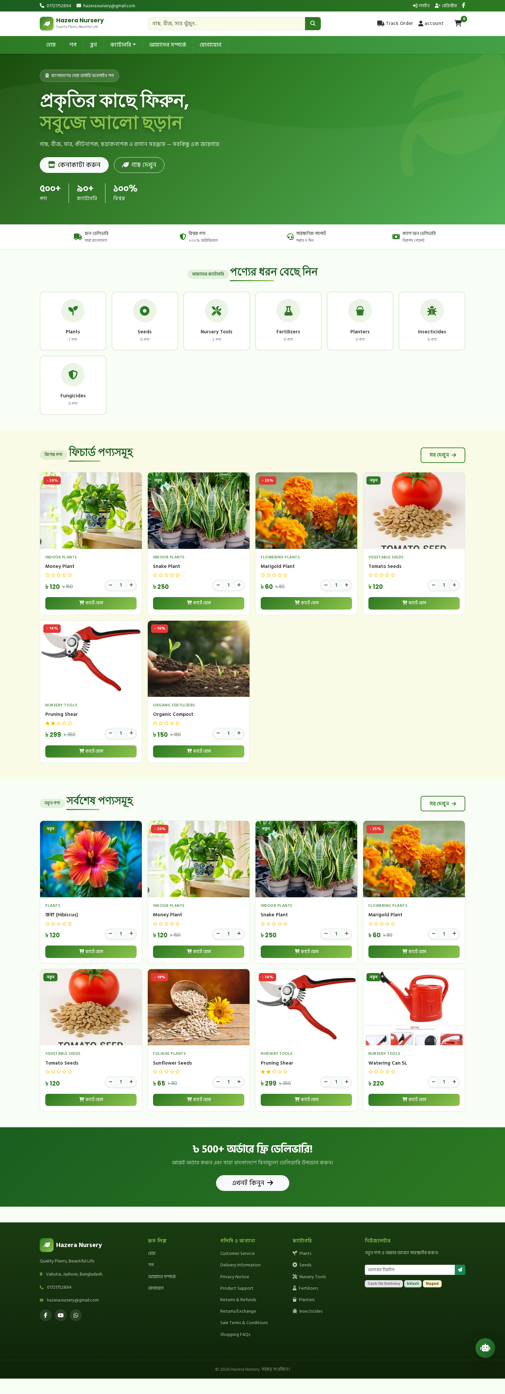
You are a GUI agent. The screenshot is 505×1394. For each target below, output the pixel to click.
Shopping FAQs (235, 1350)
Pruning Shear (61, 730)
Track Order (395, 23)
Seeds (302, 1280)
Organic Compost (173, 730)
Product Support (236, 1303)
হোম (51, 44)
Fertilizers (305, 1303)
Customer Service (237, 1269)
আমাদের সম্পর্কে (167, 44)
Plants (302, 1269)
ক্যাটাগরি (120, 44)
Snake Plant (166, 582)
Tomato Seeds (385, 582)
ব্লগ (93, 44)
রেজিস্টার (446, 6)
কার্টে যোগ (91, 618)
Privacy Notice (234, 1292)
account (431, 23)
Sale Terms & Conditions (244, 1338)
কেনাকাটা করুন (74, 165)
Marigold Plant (278, 582)
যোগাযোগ (210, 44)
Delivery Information (240, 1280)
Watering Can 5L (387, 1078)
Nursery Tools (309, 1292)
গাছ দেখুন (139, 165)
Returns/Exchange (238, 1327)
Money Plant (60, 582)
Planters (304, 1315)
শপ (73, 44)
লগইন (421, 6)
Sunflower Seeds (172, 1078)
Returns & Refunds (238, 1315)
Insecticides (307, 1327)
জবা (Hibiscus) (61, 930)
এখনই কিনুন (252, 1198)
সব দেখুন (442, 471)
